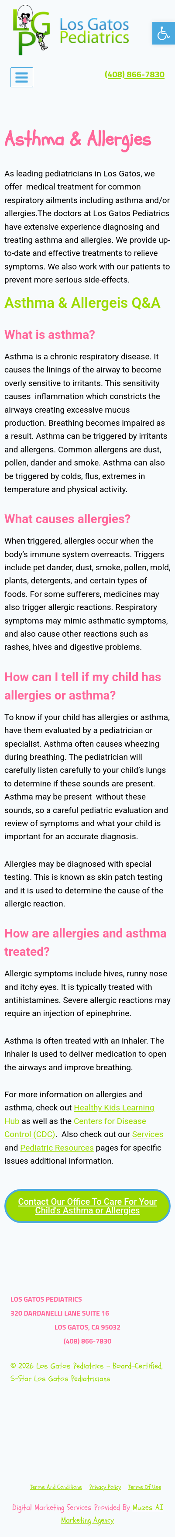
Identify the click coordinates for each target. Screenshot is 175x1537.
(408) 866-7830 (135, 74)
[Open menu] (21, 77)
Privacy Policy (105, 1487)
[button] (163, 33)
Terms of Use (144, 1487)
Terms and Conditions (56, 1487)
